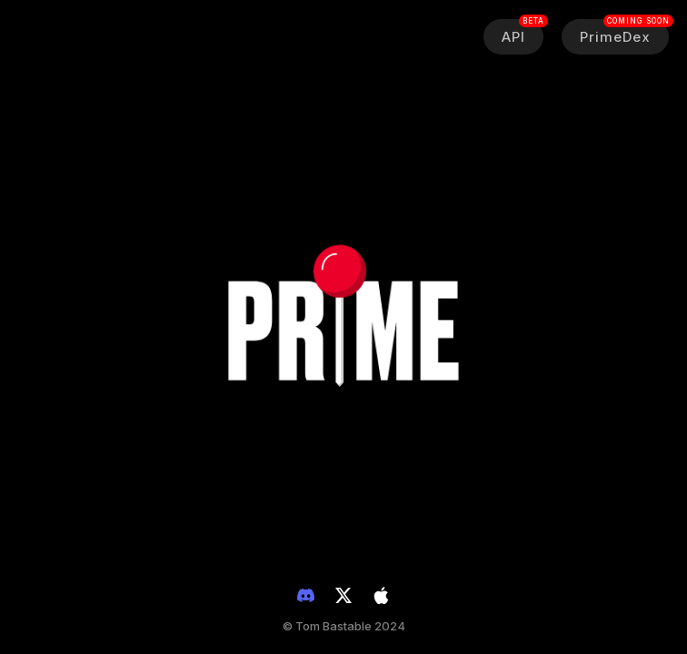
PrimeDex (624, 32)
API (522, 32)
